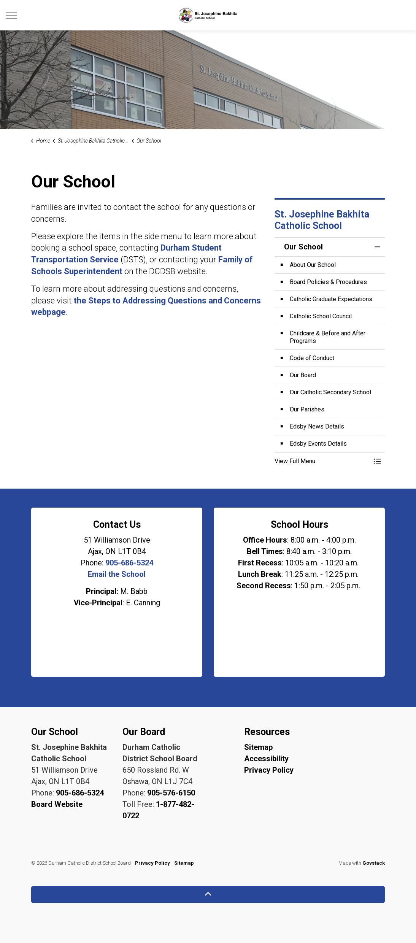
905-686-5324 (129, 562)
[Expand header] (11, 15)
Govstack (373, 863)
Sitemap (258, 747)
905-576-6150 (171, 792)
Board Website (57, 804)
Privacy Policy (269, 770)
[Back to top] (208, 894)
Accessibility (266, 758)
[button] (322, 461)
